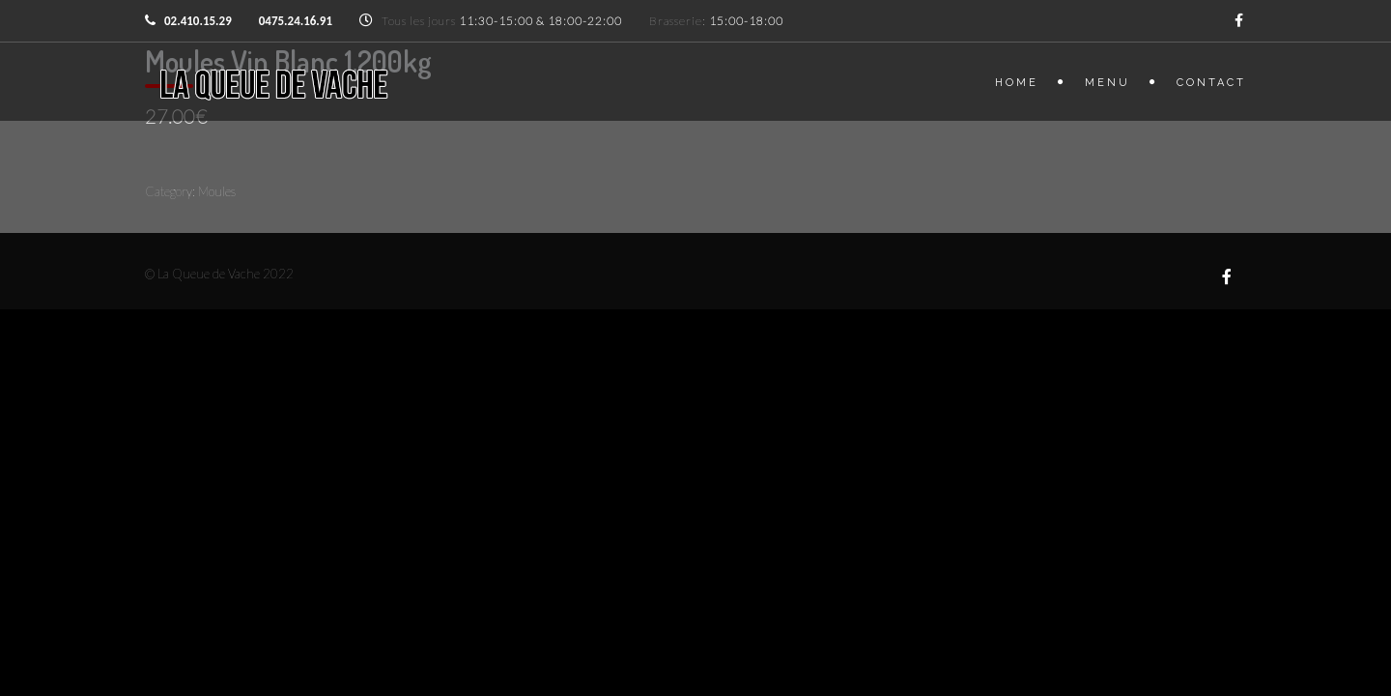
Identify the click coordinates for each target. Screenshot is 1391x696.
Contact (1211, 82)
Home (1016, 82)
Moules (217, 191)
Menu (1107, 82)
